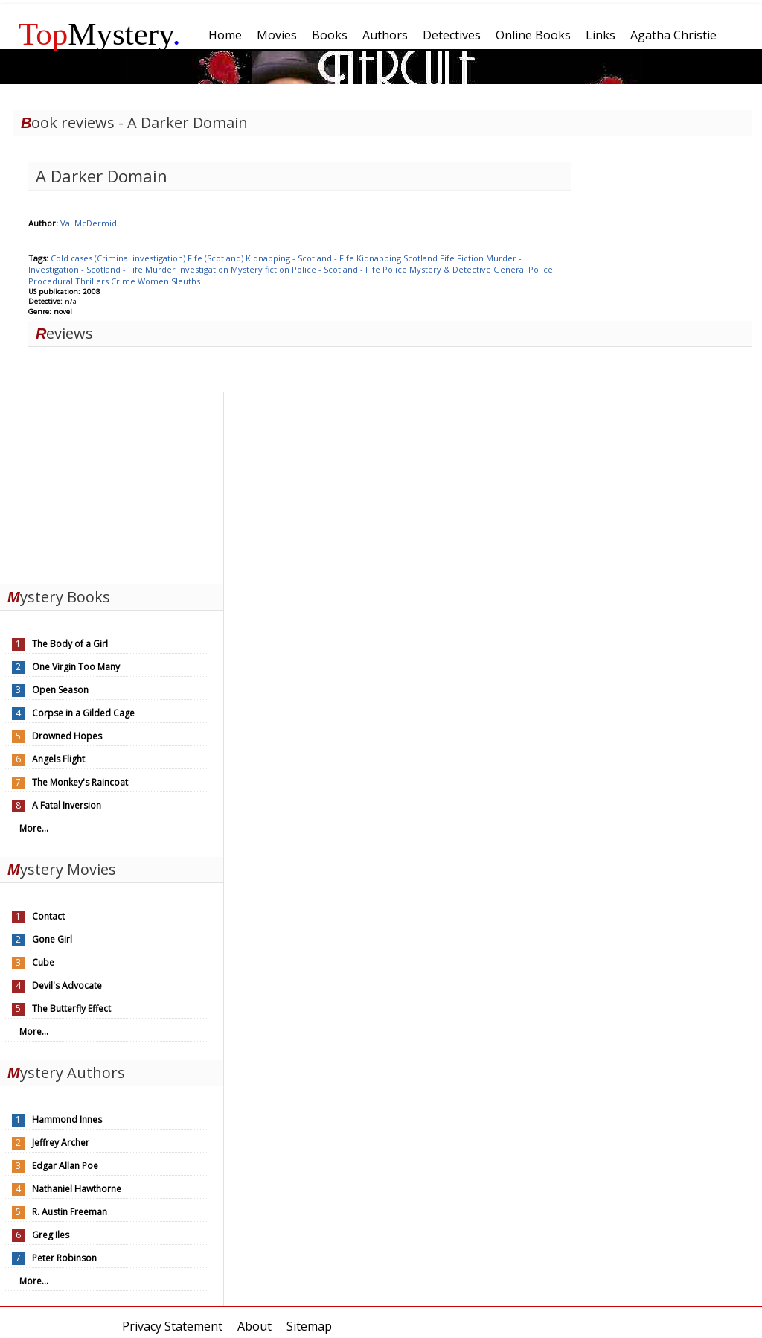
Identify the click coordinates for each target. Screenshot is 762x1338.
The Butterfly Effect (71, 1008)
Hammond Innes (67, 1119)
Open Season (60, 690)
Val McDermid (88, 223)
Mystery (100, 33)
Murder (161, 269)
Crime (124, 281)
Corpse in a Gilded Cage (83, 713)
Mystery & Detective (451, 269)
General (510, 269)
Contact (48, 916)
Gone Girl (52, 939)
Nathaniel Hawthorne (76, 1188)
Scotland (421, 258)
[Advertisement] (111, 485)
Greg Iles (50, 1235)
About (254, 1326)
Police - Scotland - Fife (337, 269)
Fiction (471, 258)
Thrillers (93, 281)
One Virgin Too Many (76, 666)
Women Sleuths (169, 281)
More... (33, 828)
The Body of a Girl (70, 643)
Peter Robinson (64, 1258)
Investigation (204, 269)
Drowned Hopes (67, 736)
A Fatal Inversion (66, 805)
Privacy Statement (172, 1326)
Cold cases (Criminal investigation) (119, 258)
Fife (448, 258)
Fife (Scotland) (217, 258)
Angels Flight (58, 759)
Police (395, 269)
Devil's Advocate (67, 985)
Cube (43, 962)
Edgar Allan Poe (65, 1165)
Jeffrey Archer (60, 1142)
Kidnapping (379, 258)
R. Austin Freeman (69, 1211)
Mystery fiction (261, 269)
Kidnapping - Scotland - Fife (301, 258)
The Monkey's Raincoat (80, 782)
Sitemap (309, 1326)
